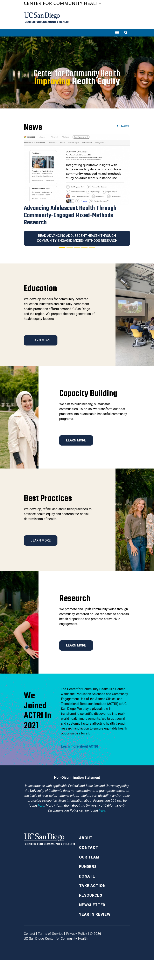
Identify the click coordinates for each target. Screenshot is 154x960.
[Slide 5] (92, 247)
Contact (88, 847)
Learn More (41, 340)
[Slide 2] (69, 247)
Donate (87, 876)
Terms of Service (50, 934)
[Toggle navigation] (117, 32)
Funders (88, 866)
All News (123, 126)
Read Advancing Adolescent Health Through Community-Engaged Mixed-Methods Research (77, 238)
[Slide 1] (62, 247)
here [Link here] (41, 805)
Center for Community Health (63, 3)
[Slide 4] (84, 247)
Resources (90, 895)
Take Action (92, 886)
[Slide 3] (77, 247)
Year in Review (94, 914)
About (86, 838)
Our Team (89, 857)
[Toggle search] (125, 32)
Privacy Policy (76, 934)
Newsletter (92, 905)
